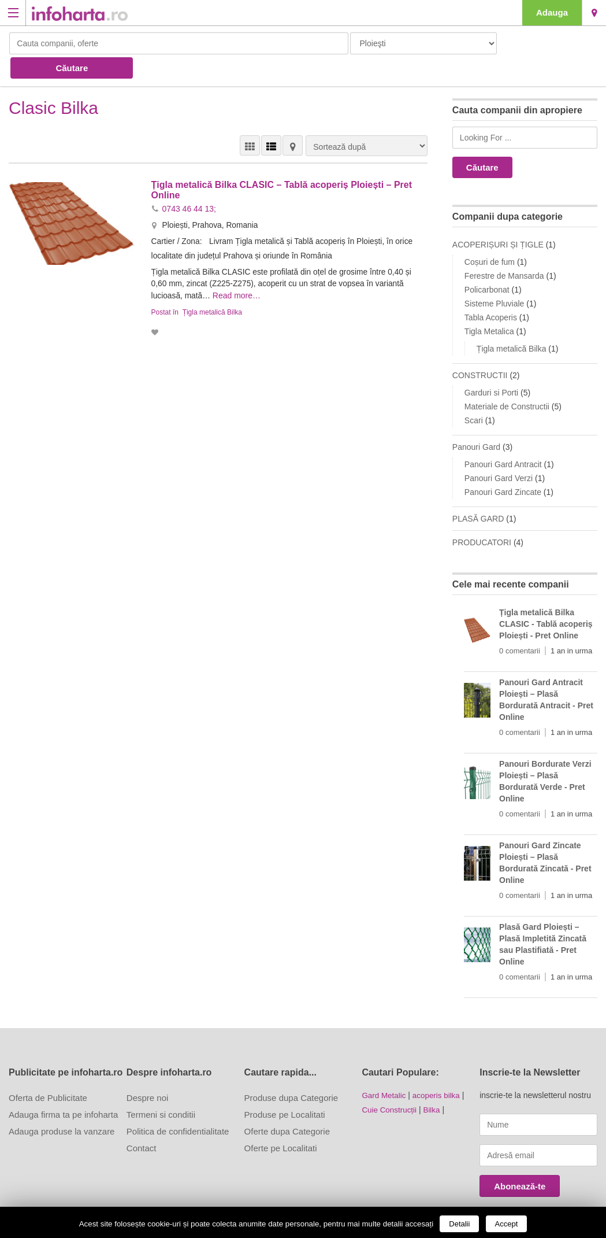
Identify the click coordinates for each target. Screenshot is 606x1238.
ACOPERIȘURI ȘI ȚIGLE (498, 219)
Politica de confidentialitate (178, 1106)
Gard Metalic (384, 1070)
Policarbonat (487, 264)
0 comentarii (519, 626)
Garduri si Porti (491, 367)
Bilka (434, 1084)
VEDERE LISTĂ (271, 120)
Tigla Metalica (489, 306)
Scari (473, 395)
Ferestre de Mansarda (504, 251)
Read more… (238, 269)
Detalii (459, 1223)
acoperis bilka (439, 1070)
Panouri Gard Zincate (502, 467)
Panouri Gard (476, 422)
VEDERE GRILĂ (250, 120)
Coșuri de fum (489, 237)
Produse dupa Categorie (291, 1073)
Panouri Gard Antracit (503, 439)
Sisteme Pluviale (494, 278)
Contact (142, 1123)
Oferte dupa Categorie (287, 1106)
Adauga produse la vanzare (61, 1106)
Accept (506, 1223)
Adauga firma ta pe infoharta (63, 1090)
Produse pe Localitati (284, 1090)
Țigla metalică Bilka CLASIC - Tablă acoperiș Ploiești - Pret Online (546, 599)
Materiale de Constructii (506, 381)
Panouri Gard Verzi (498, 453)
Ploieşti (594, 13)
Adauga (552, 12)
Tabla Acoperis (490, 292)
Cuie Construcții (390, 1084)
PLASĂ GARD (478, 493)
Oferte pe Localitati (280, 1123)
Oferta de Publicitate (48, 1073)
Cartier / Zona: (178, 215)
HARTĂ (292, 120)
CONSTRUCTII (480, 350)
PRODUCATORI (481, 517)
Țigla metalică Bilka (212, 286)
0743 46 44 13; (189, 183)
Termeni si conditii (161, 1090)
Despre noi (148, 1073)
